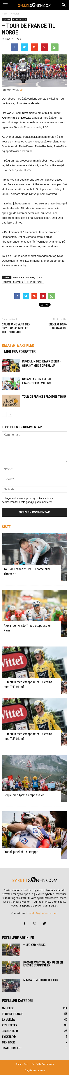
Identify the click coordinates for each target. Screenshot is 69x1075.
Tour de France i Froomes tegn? (44, 396)
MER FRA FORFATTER (20, 351)
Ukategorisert (12, 1048)
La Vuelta (8, 1019)
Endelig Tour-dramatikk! (57, 326)
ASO (41, 277)
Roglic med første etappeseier (24, 795)
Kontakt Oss (21, 1064)
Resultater (9, 1025)
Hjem (4, 13)
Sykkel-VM (9, 1037)
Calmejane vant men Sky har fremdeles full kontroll (16, 328)
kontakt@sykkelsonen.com (42, 913)
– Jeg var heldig (34, 945)
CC (21, 90)
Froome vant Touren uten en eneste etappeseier (43, 964)
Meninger (8, 1042)
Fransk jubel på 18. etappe (21, 852)
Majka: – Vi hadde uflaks (40, 980)
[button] (64, 5)
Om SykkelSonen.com (42, 1064)
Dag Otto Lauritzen (13, 281)
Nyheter (15, 13)
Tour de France (19, 19)
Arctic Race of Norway (24, 277)
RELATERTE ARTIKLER (18, 345)
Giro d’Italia (10, 1031)
